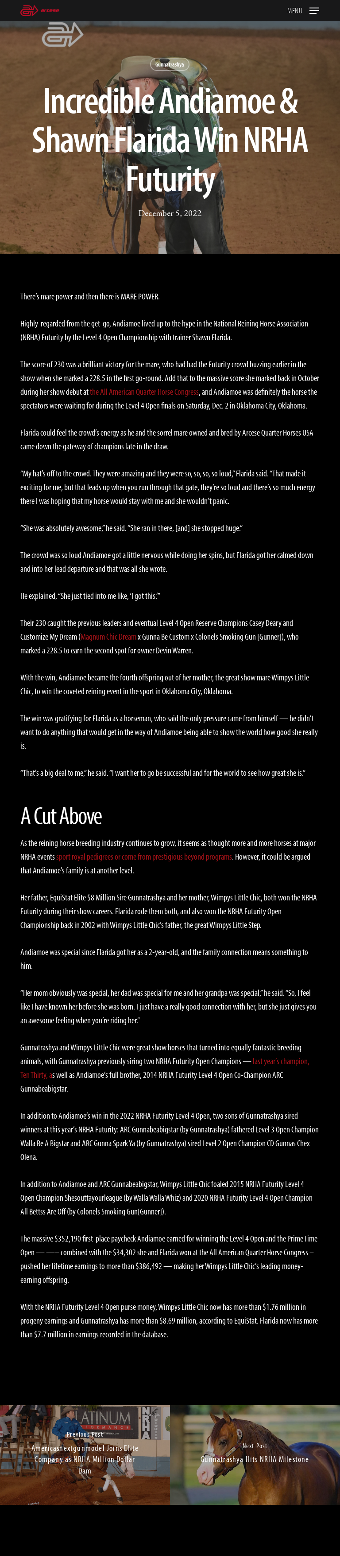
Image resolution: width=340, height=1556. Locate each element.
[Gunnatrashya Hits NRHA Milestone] (255, 1455)
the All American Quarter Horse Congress (144, 391)
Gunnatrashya (169, 64)
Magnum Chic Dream (108, 636)
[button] (303, 9)
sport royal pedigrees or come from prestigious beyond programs (144, 856)
